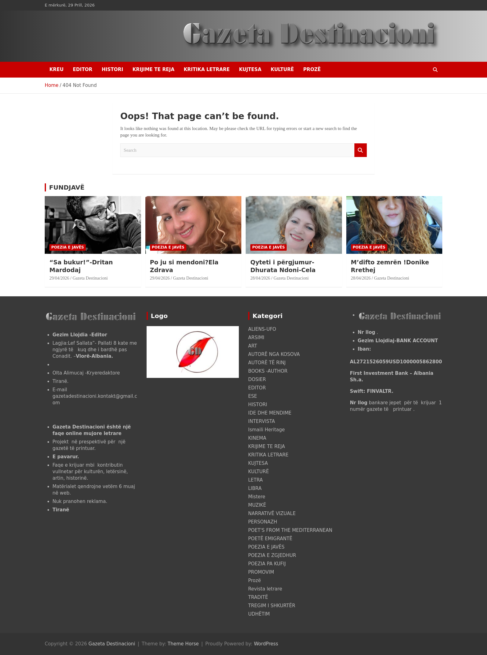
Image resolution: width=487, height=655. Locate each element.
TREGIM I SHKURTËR (271, 605)
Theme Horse (183, 644)
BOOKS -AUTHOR (268, 371)
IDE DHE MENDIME (269, 413)
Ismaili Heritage (266, 430)
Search (360, 150)
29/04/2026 (59, 278)
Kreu (56, 69)
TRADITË (258, 597)
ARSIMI (256, 337)
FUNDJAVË (66, 187)
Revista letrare (265, 589)
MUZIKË (257, 505)
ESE (252, 396)
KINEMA (257, 438)
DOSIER (257, 379)
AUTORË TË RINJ (267, 363)
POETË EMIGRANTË (270, 538)
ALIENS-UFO (262, 329)
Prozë (312, 69)
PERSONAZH (262, 522)
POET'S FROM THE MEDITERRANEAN (290, 530)
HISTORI (112, 69)
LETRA (255, 480)
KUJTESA (250, 69)
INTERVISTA (261, 421)
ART (252, 346)
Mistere (256, 497)
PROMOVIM (261, 572)
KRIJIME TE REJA (153, 69)
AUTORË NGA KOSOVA (274, 354)
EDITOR (83, 69)
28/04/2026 (260, 278)
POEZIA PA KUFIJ (267, 564)
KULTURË (282, 69)
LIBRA (255, 488)
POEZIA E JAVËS (67, 247)
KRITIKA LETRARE (207, 69)
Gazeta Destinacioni (90, 278)
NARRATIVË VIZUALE (272, 513)
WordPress (266, 644)
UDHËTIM (259, 614)
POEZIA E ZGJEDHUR (272, 555)
